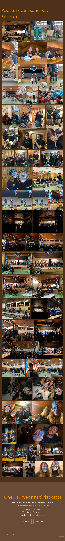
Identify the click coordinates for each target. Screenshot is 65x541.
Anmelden (61, 536)
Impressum (3, 534)
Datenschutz (10, 534)
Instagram (39, 521)
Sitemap (15, 534)
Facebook (26, 521)
